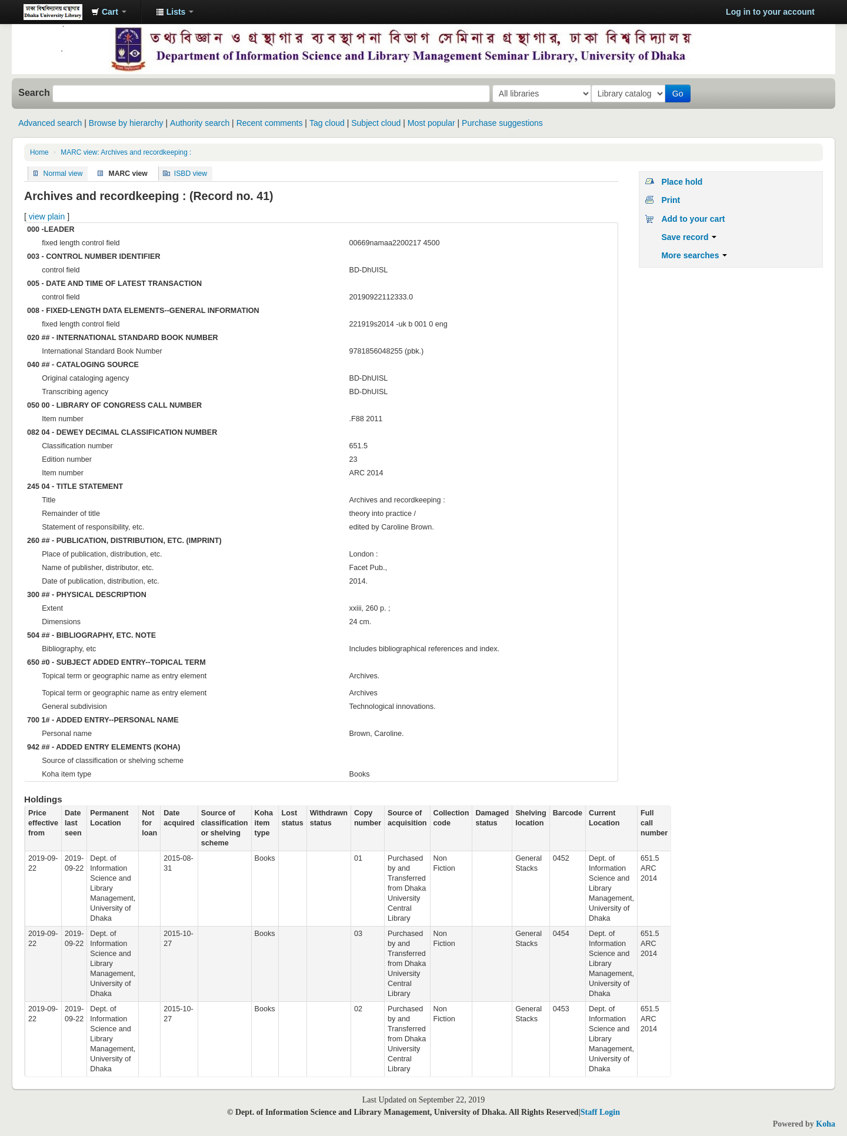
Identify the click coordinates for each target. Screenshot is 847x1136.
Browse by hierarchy (126, 123)
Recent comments (269, 123)
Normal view (63, 173)
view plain (47, 216)
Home (39, 152)
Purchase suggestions (502, 123)
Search (34, 92)
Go (680, 93)
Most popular (431, 123)
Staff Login (600, 1112)
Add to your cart (693, 219)
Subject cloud (376, 123)
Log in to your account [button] (770, 11)
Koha (825, 1124)
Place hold (681, 181)
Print (670, 200)
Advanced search (50, 123)
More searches (694, 255)
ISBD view (190, 173)
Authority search (199, 123)
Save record (688, 237)
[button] (108, 12)
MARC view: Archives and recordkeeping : (126, 152)
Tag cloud (327, 123)
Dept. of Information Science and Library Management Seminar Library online (53, 12)
